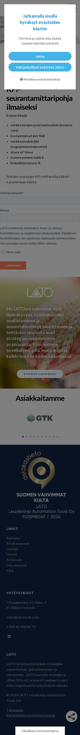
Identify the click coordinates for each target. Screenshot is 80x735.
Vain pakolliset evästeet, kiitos (40, 67)
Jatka (40, 56)
